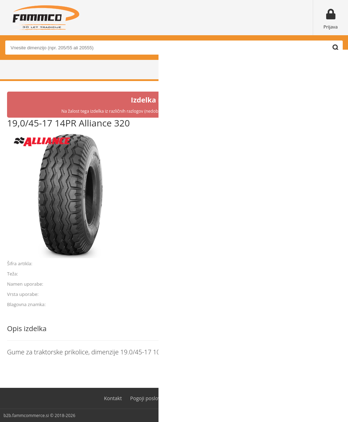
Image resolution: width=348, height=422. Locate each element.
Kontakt (113, 398)
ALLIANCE (330, 304)
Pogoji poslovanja (150, 398)
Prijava (330, 27)
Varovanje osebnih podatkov (211, 398)
